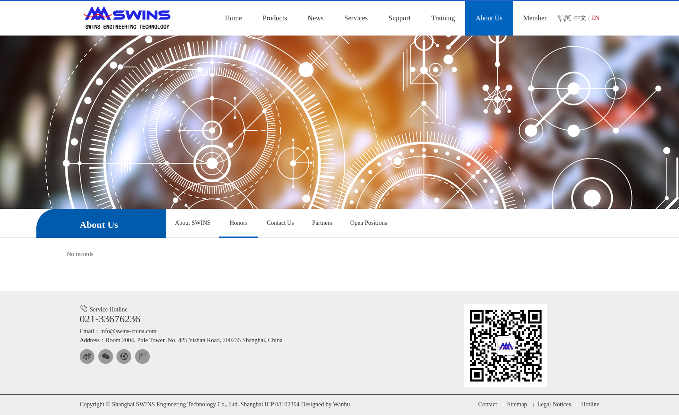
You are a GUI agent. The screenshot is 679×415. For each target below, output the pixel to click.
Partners (322, 223)
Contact (487, 404)
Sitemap (517, 404)
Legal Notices (554, 404)
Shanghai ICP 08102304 (269, 404)
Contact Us (280, 223)
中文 (580, 18)
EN (595, 18)
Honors (238, 223)
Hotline (590, 404)
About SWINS (192, 223)
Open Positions (368, 223)
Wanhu (341, 404)
